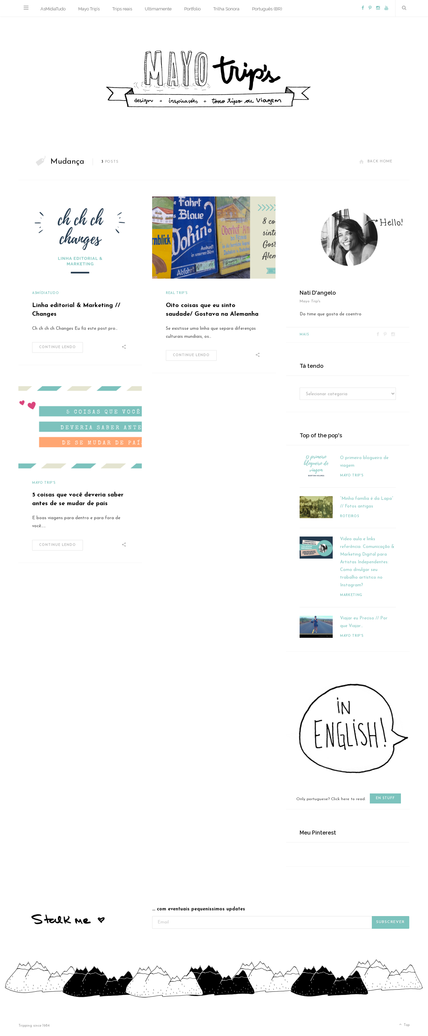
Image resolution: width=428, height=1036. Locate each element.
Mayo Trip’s (89, 8)
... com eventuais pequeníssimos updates (198, 909)
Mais (304, 334)
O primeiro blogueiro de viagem (364, 462)
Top (404, 1025)
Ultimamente (158, 8)
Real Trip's (176, 293)
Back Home (376, 161)
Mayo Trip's (43, 483)
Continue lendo (57, 347)
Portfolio (192, 8)
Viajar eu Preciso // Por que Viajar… (364, 622)
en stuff (385, 798)
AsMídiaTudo (53, 8)
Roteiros (349, 516)
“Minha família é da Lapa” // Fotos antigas (366, 502)
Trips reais (122, 8)
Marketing (351, 595)
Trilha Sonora (226, 8)
